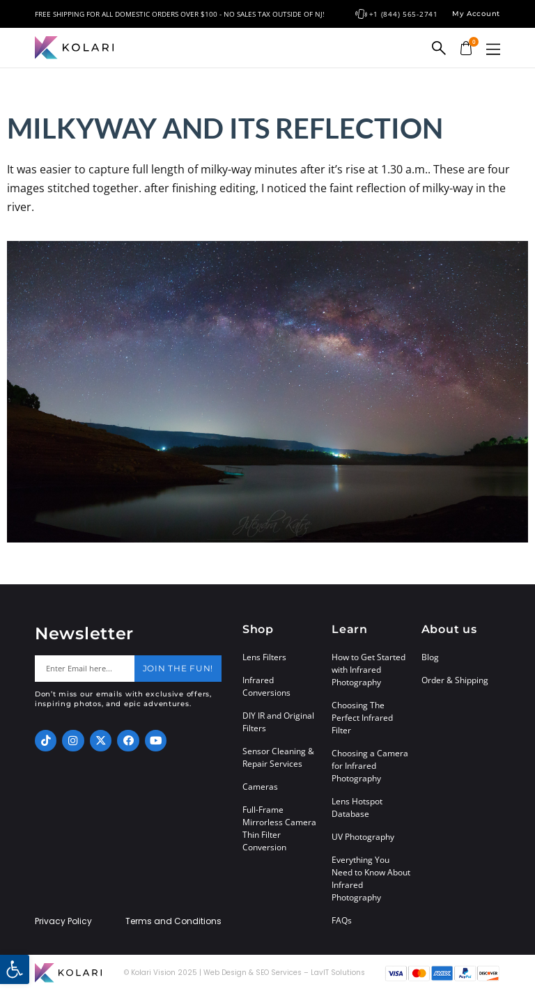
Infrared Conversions (266, 686)
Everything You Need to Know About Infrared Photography (371, 878)
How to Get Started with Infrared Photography (368, 669)
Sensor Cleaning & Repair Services (278, 757)
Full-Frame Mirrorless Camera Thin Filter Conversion (279, 828)
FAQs (342, 920)
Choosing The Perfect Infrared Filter (362, 717)
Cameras (260, 787)
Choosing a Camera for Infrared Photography (370, 765)
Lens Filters (264, 657)
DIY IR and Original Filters (278, 722)
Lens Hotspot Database (357, 807)
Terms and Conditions (173, 921)
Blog (430, 657)
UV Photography (363, 837)
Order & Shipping (454, 680)
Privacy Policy (63, 921)
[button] (493, 49)
